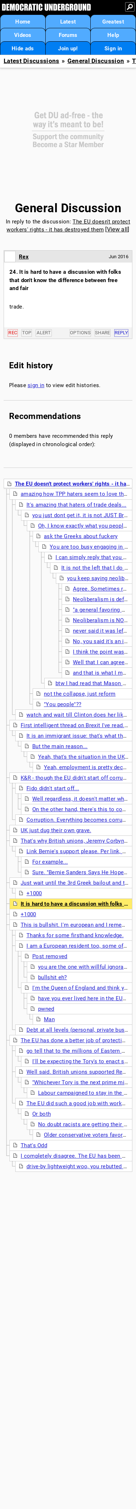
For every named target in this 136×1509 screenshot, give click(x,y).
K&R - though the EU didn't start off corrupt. (75, 778)
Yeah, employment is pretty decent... (90, 767)
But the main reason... (60, 746)
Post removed (49, 956)
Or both (41, 1114)
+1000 (34, 893)
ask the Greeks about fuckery (81, 536)
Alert (44, 332)
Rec (12, 332)
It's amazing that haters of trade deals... (76, 505)
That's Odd (34, 1145)
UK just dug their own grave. (56, 830)
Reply (121, 332)
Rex (24, 256)
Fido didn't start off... (52, 788)
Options (80, 332)
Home (22, 21)
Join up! (68, 48)
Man (49, 1019)
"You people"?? (62, 704)
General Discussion (95, 61)
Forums (68, 35)
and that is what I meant (103, 673)
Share (102, 332)
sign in (36, 385)
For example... (50, 862)
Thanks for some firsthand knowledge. (75, 935)
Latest (68, 21)
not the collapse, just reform (80, 694)
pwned (46, 1009)
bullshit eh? (52, 977)
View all (117, 229)
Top (27, 332)
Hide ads (23, 48)
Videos (23, 35)
